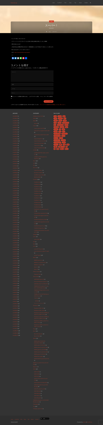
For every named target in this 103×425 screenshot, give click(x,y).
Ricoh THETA (37, 336)
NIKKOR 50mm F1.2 (38, 260)
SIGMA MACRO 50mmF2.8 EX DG (41, 358)
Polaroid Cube (37, 274)
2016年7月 (15, 177)
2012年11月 (15, 263)
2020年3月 (15, 134)
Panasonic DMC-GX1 (39, 308)
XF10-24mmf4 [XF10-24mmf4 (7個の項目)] (57, 133)
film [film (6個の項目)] (65, 118)
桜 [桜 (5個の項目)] (54, 148)
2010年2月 (15, 326)
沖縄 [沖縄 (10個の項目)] (58, 148)
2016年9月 (15, 172)
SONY (34, 369)
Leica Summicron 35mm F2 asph (41, 251)
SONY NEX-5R (37, 393)
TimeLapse (35, 404)
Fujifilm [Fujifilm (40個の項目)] (55, 120)
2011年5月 (15, 292)
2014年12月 (15, 208)
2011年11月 (15, 278)
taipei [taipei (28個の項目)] (63, 129)
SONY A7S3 (36, 376)
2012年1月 (15, 274)
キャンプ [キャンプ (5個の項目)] (56, 138)
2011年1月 (15, 301)
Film (34, 165)
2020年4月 (15, 132)
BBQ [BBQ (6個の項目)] (64, 116)
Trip (34, 406)
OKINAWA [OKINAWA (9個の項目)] (56, 127)
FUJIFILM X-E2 (37, 184)
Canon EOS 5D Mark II (39, 143)
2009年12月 (15, 330)
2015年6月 (15, 195)
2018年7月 (15, 154)
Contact (38, 419)
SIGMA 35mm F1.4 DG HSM (40, 349)
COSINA (35, 150)
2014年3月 (15, 226)
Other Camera (36, 271)
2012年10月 (15, 265)
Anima (84, 422)
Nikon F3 (36, 267)
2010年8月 (15, 312)
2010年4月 (15, 321)
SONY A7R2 (36, 371)
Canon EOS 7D (37, 145)
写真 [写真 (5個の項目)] (60, 144)
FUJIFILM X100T (37, 204)
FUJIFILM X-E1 (37, 182)
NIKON (34, 257)
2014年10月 (15, 213)
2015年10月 (15, 186)
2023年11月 (15, 120)
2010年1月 (15, 328)
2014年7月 (15, 220)
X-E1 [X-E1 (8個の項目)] (60, 131)
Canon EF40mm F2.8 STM (40, 141)
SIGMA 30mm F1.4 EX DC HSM (41, 347)
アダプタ (36, 298)
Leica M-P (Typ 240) (38, 249)
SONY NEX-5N (37, 391)
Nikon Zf (36, 269)
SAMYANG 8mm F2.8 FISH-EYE (41, 283)
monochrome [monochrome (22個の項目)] (60, 124)
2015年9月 (15, 188)
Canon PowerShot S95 (39, 147)
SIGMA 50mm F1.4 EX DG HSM (41, 352)
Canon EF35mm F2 (38, 138)
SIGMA (34, 338)
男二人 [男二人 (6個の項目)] (62, 148)
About (33, 419)
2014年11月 (15, 211)
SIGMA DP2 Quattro (38, 356)
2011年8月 (15, 285)
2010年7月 (15, 315)
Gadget (35, 234)
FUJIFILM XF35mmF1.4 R (39, 228)
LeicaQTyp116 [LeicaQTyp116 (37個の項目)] (66, 122)
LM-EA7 (37, 301)
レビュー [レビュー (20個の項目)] (56, 144)
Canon (34, 125)
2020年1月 (15, 138)
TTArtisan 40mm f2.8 (37, 408)
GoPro (34, 236)
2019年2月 (15, 150)
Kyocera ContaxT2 (38, 172)
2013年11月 (15, 236)
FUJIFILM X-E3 (37, 186)
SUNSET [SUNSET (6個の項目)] (56, 129)
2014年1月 (15, 231)
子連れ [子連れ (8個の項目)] (55, 146)
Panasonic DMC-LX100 (39, 310)
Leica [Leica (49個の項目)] (55, 122)
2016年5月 (15, 181)
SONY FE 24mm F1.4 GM (39, 389)
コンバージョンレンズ (39, 303)
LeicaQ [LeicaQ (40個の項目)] (59, 122)
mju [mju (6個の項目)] (55, 124)
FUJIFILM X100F (37, 202)
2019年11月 (15, 143)
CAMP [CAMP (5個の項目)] (55, 118)
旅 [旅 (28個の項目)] (66, 146)
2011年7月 (15, 288)
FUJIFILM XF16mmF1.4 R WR (40, 219)
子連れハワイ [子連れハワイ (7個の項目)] (61, 146)
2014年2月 (15, 229)
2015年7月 (15, 193)
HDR (34, 241)
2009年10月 (15, 335)
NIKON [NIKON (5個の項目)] (66, 124)
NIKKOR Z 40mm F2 (38, 264)
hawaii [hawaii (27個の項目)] (60, 120)
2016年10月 (15, 170)
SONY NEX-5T (37, 395)
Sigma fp (35, 366)
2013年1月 (15, 258)
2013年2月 (15, 256)
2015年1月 (15, 206)
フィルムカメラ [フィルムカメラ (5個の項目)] (57, 142)
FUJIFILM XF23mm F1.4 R (39, 225)
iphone (35, 123)
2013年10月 (15, 238)
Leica (34, 246)
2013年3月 (15, 254)
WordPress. (89, 422)
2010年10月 (15, 308)
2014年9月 (15, 215)
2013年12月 (15, 233)
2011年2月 (15, 299)
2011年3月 (15, 297)
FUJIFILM (35, 179)
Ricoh (34, 331)
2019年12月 (15, 141)
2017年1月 (15, 165)
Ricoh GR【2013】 (38, 333)
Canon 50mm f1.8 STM (39, 128)
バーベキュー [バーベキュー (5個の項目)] (57, 140)
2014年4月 (15, 224)
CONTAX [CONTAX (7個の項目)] (60, 118)
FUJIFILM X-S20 (37, 193)
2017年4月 (15, 159)
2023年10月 (15, 123)
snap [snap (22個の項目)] (67, 127)
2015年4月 (15, 199)
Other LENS (35, 276)
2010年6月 (15, 317)
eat (34, 163)
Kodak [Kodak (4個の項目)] (64, 120)
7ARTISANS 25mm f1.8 (39, 279)
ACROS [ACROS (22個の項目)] (59, 116)
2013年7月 (15, 245)
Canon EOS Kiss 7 (38, 170)
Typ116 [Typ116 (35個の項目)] (55, 131)
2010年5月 (15, 319)
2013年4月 (15, 251)
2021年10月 (15, 127)
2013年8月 (15, 242)
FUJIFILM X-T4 (37, 200)
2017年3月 (15, 161)
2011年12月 (15, 276)
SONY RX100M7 (37, 398)
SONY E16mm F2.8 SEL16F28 (40, 382)
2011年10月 (15, 281)
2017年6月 (15, 156)
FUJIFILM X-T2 (37, 198)
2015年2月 (15, 204)
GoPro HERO (37, 239)
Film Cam (35, 167)
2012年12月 (15, 260)
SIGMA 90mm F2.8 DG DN (40, 354)
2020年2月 (15, 136)
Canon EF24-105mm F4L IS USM (41, 134)
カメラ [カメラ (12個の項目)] (63, 135)
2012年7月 (15, 272)
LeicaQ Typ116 (37, 255)
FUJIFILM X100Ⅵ (37, 207)
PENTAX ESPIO (37, 177)
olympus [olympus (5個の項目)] (62, 127)
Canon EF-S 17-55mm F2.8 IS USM (41, 130)
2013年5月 (15, 249)
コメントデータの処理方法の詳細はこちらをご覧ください (52, 104)
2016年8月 (15, 175)
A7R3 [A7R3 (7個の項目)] (55, 116)
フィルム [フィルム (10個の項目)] (63, 140)
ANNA (34, 118)
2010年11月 (15, 306)
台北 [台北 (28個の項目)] (64, 144)
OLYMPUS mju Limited (39, 175)
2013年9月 (15, 240)
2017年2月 (15, 163)
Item (34, 244)
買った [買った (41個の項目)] (66, 148)
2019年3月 (15, 147)
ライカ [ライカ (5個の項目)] (63, 142)
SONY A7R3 (36, 374)
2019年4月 (15, 145)
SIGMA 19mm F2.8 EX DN (39, 345)
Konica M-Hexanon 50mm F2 (40, 281)
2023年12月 (15, 118)
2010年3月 (15, 324)
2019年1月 (15, 152)
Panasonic (35, 305)
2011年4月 (15, 294)
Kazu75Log (14, 2)
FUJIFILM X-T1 (37, 195)
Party (34, 328)
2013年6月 (15, 247)
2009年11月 (15, 333)
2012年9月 (15, 267)
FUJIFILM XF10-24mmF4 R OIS (40, 213)
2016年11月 (15, 168)
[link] (90, 3)
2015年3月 (15, 202)
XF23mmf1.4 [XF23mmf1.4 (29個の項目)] (64, 133)
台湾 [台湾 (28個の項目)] (68, 144)
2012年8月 (15, 269)
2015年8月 (15, 190)
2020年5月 (15, 129)
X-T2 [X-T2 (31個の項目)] (64, 131)
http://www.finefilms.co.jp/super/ (22, 52)
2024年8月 (15, 116)
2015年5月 (15, 197)
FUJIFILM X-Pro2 (37, 191)
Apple (34, 120)
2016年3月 (15, 184)
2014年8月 (15, 217)
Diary (51, 21)
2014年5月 (15, 222)
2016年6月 (15, 179)
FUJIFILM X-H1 (37, 189)
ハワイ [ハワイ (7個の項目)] (61, 138)
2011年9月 (15, 283)
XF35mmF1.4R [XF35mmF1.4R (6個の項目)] (57, 135)
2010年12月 (15, 303)
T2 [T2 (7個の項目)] (59, 129)
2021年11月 (15, 125)
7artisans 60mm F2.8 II (38, 116)
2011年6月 (15, 290)
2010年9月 (15, 310)
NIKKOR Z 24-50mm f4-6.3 (40, 262)
